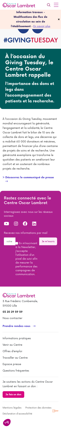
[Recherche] (48, 4)
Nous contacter (12, 318)
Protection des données (38, 407)
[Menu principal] (56, 5)
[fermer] (59, 19)
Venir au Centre (12, 344)
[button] (7, 422)
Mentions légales (12, 407)
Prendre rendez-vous (16, 326)
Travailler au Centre (15, 357)
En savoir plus (41, 26)
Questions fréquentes (16, 370)
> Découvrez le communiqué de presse (28, 177)
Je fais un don (13, 394)
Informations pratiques (17, 338)
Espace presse (12, 364)
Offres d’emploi (12, 351)
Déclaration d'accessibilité (17, 413)
